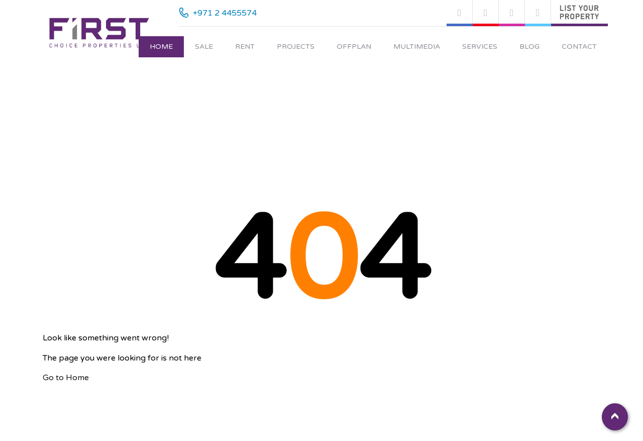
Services (479, 46)
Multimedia (416, 46)
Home (161, 46)
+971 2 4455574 (225, 13)
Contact (579, 46)
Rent (245, 46)
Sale (204, 46)
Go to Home (66, 378)
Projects (295, 46)
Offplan (354, 46)
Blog (529, 46)
